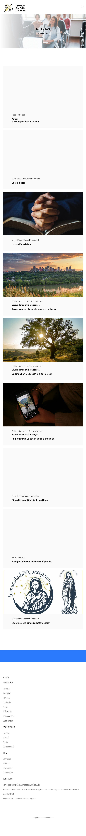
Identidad (7, 706)
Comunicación (9, 759)
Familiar (6, 745)
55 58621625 (8, 806)
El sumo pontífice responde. (25, 121)
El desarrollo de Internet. (32, 381)
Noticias (6, 776)
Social (5, 754)
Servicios (7, 771)
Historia (6, 701)
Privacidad (7, 780)
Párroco (6, 710)
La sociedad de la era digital (33, 447)
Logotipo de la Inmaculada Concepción (31, 635)
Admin (5, 719)
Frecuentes (8, 785)
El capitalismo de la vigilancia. (34, 314)
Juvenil (6, 750)
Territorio (7, 715)
